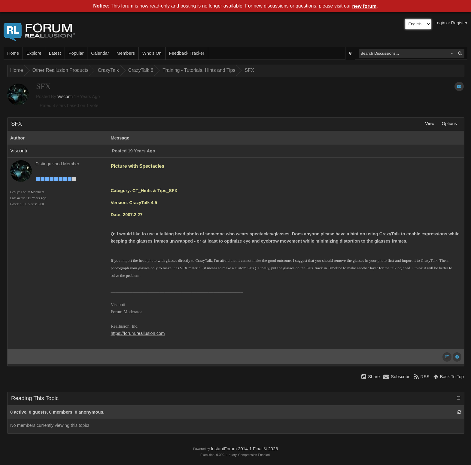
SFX (249, 70)
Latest (55, 53)
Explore (34, 53)
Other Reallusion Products (60, 70)
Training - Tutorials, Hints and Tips (199, 70)
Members (125, 53)
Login (440, 22)
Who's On (152, 53)
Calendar (99, 53)
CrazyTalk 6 (140, 70)
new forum (364, 6)
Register (459, 22)
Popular (76, 53)
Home (13, 53)
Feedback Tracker (187, 53)
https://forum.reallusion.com (138, 333)
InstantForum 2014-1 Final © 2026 (244, 448)
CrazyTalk (108, 70)
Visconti (65, 96)
